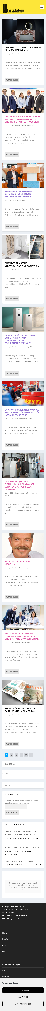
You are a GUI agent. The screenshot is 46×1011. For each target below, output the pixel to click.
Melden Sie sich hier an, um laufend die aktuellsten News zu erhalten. (21, 802)
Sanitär (17, 54)
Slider (23, 54)
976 (26, 755)
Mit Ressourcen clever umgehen (18, 562)
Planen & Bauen (9, 977)
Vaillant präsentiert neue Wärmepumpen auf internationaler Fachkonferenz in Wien (20, 339)
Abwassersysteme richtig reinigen (22, 848)
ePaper (5, 933)
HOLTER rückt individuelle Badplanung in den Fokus (20, 709)
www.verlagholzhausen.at (13, 900)
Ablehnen (23, 997)
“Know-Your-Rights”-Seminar (19, 861)
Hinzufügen (11, 813)
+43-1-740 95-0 (8, 894)
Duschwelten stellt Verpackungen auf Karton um (22, 264)
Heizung (5, 959)
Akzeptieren (23, 990)
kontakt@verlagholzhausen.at (14, 897)
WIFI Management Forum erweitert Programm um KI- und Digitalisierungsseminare (22, 636)
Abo (4, 927)
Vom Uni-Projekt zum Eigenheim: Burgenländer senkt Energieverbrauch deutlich (20, 485)
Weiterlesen (12, 80)
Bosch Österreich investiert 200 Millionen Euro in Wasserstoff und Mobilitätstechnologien (23, 119)
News (4, 915)
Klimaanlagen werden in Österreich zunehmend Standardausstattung (19, 194)
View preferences (23, 1004)
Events (5, 921)
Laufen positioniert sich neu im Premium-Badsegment (23, 48)
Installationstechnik (21, 347)
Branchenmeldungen (22, 125)
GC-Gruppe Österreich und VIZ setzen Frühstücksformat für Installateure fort (22, 412)
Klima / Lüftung (20, 200)
